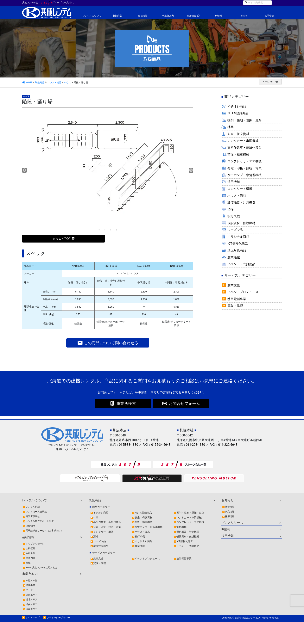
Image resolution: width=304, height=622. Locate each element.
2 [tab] (105, 230)
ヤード (29, 590)
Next (191, 170)
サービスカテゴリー (103, 552)
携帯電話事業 (236, 299)
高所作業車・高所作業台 (244, 147)
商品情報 (229, 511)
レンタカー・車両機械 (242, 141)
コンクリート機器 (239, 189)
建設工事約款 (33, 516)
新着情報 (229, 506)
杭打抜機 (233, 216)
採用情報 (191, 16)
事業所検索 (126, 403)
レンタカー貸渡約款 (36, 511)
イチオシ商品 (236, 106)
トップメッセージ (35, 543)
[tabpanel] (107, 165)
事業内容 (30, 558)
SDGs (244, 15)
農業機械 (233, 257)
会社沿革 (30, 553)
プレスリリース (232, 523)
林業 (230, 127)
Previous (24, 170)
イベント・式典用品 (241, 264)
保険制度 (30, 526)
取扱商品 (117, 15)
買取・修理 (235, 306)
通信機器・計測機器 (241, 202)
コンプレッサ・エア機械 (244, 161)
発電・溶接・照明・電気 (244, 168)
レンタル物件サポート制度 (40, 521)
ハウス (26, 96)
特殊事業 (30, 585)
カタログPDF (61, 239)
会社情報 (142, 15)
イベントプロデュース (242, 292)
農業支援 (233, 285)
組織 (28, 562)
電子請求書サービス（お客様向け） (44, 530)
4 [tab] (116, 230)
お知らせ (227, 500)
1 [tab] (99, 230)
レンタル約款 (33, 506)
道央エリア (31, 604)
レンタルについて (92, 15)
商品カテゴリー (101, 506)
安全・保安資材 (238, 134)
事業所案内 (168, 15)
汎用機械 (233, 182)
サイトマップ (33, 617)
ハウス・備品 (236, 195)
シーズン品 (235, 230)
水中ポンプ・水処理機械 (244, 175)
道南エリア (31, 609)
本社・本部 (31, 580)
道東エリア (31, 595)
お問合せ (269, 15)
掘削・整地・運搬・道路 (244, 120)
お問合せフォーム (184, 403)
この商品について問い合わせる (107, 343)
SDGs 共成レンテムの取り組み (42, 567)
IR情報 (218, 15)
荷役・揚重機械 (238, 154)
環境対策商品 (236, 250)
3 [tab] (111, 230)
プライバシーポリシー (58, 617)
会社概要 (30, 548)
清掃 (230, 209)
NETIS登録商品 (237, 113)
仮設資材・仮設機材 (241, 223)
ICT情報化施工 (237, 243)
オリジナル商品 (238, 236)
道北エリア (31, 599)
